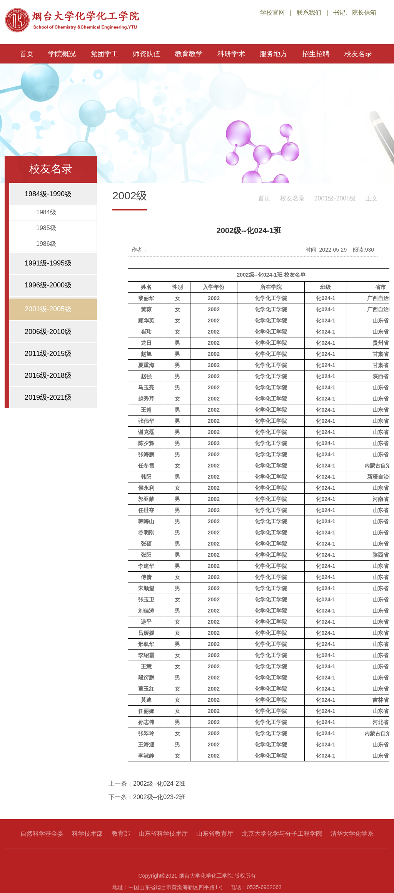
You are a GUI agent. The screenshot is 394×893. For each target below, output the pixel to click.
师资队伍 (146, 54)
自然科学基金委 (41, 833)
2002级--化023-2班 (159, 797)
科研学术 (231, 54)
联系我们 (309, 12)
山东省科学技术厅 (163, 833)
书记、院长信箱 (354, 12)
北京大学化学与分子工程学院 (282, 833)
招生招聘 (316, 54)
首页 (26, 54)
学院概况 (62, 54)
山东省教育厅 (214, 833)
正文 (372, 198)
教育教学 (189, 54)
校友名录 (358, 54)
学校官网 (272, 12)
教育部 (121, 833)
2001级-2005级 (335, 198)
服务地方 (273, 54)
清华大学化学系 (352, 833)
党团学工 (104, 54)
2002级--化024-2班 (159, 783)
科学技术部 (87, 833)
